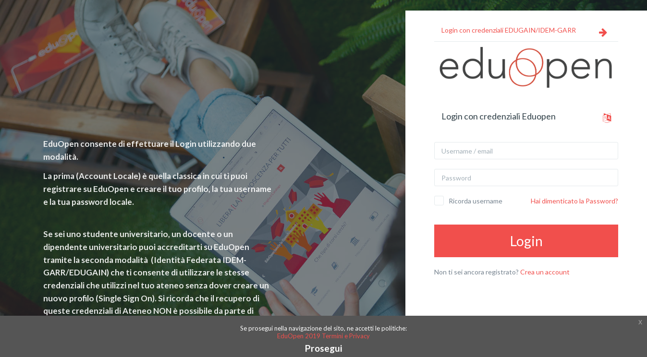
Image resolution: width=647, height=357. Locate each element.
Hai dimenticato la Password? (574, 201)
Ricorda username (475, 201)
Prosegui (323, 348)
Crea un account (545, 272)
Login (526, 241)
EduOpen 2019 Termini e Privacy (323, 336)
